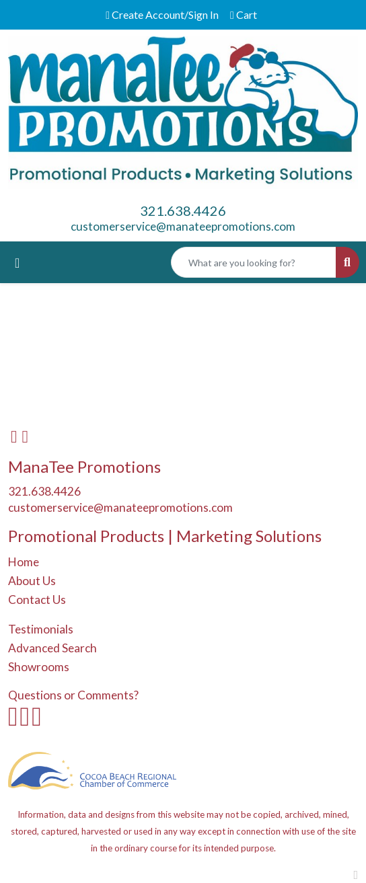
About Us (32, 581)
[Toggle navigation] (17, 262)
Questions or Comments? (73, 695)
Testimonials (40, 629)
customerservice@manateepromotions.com (183, 226)
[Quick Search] (253, 262)
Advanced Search (52, 648)
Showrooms (38, 667)
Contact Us (37, 599)
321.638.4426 (183, 210)
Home (23, 562)
